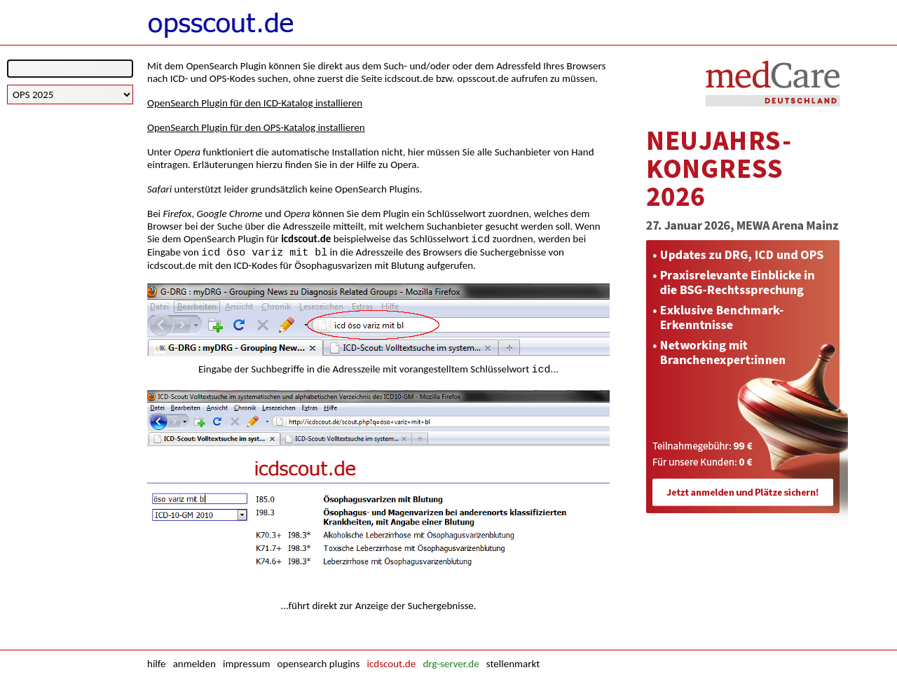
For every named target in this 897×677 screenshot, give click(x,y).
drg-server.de (451, 663)
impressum (246, 663)
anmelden (194, 663)
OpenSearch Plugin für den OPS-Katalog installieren (256, 127)
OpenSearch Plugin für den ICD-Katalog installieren (254, 103)
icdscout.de (391, 663)
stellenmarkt (513, 663)
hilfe (156, 663)
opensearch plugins (319, 663)
